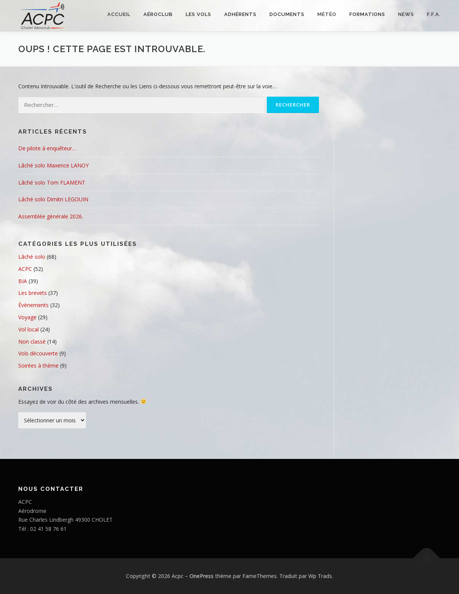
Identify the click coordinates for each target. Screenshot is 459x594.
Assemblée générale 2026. (50, 216)
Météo (326, 14)
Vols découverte (38, 353)
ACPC (25, 268)
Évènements (33, 305)
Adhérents (240, 14)
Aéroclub (158, 14)
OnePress (202, 576)
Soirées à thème (38, 365)
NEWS (406, 14)
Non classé (32, 341)
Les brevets (32, 292)
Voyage (27, 317)
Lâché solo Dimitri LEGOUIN (53, 199)
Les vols (198, 14)
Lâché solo (31, 256)
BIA (22, 281)
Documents (286, 14)
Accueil (119, 14)
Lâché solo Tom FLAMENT (51, 182)
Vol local (28, 329)
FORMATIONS (367, 14)
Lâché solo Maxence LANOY (53, 165)
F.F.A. (434, 14)
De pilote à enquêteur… (47, 148)
